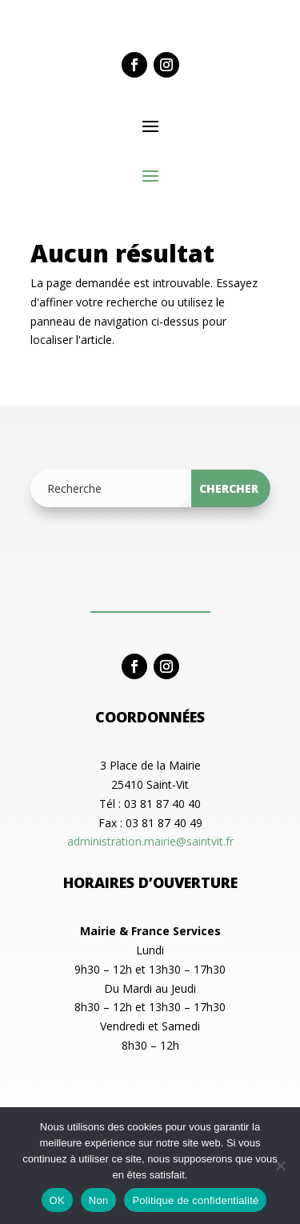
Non (99, 1200)
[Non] (280, 1166)
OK (57, 1200)
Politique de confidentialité (195, 1200)
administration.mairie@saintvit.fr (150, 841)
